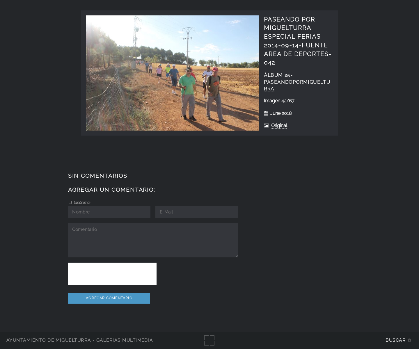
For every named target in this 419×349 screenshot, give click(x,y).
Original (279, 125)
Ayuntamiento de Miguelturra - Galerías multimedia (79, 340)
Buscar (396, 340)
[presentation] (112, 274)
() (81, 202)
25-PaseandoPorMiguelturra (297, 82)
